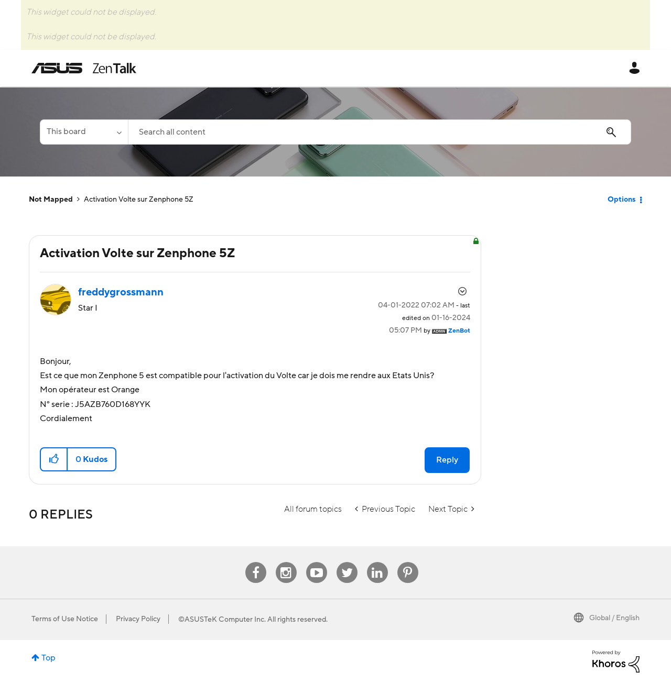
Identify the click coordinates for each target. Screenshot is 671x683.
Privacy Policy (138, 619)
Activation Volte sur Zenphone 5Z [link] (138, 199)
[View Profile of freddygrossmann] (121, 292)
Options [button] (621, 199)
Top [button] (48, 658)
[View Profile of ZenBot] (459, 331)
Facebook (256, 562)
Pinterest (408, 562)
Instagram (286, 562)
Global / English (614, 618)
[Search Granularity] (84, 132)
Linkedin (377, 562)
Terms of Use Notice (64, 619)
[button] (54, 459)
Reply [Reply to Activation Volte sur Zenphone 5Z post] (447, 460)
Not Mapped (51, 199)
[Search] (379, 132)
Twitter (347, 562)
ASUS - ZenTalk (83, 68)
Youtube (316, 562)
